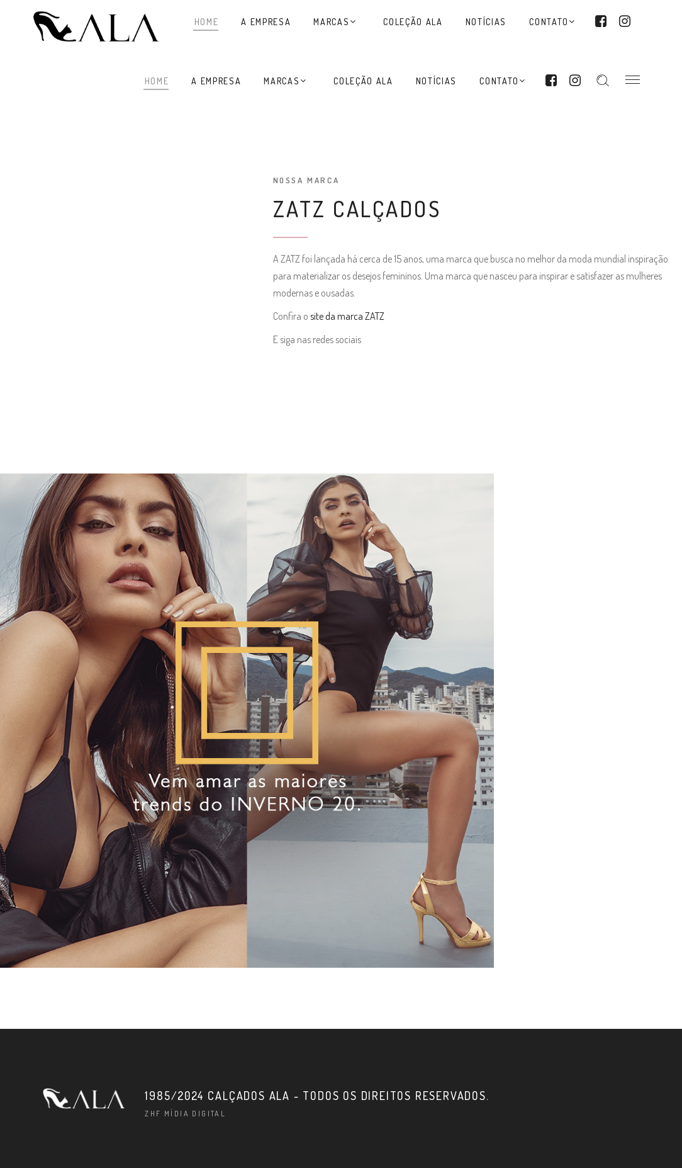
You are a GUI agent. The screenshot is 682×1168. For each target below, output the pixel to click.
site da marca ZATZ (347, 316)
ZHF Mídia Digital (185, 1113)
